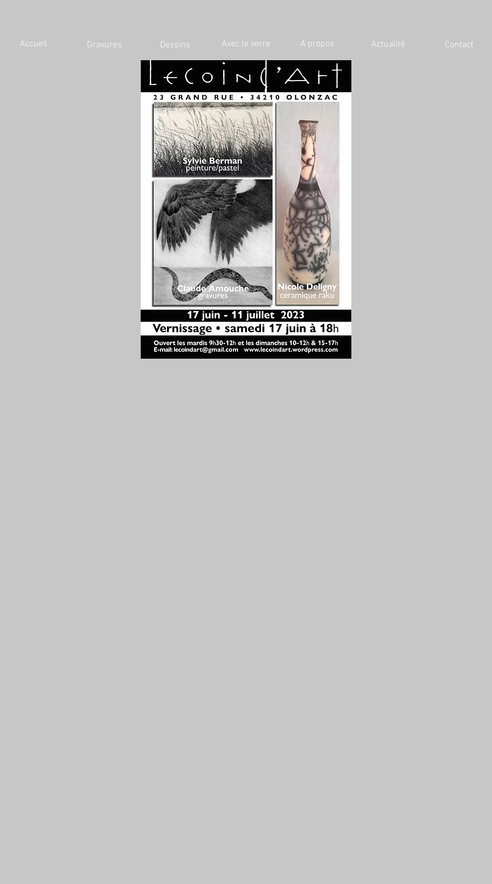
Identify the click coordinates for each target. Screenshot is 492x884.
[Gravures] (104, 45)
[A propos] (317, 44)
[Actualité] (388, 45)
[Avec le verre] (246, 44)
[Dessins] (175, 45)
